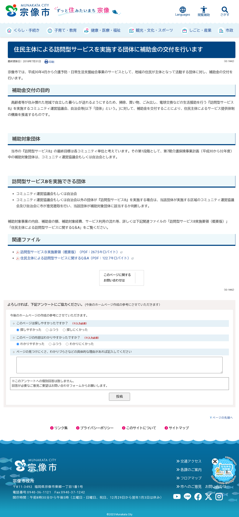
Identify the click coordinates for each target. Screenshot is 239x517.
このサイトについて (139, 428)
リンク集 (59, 428)
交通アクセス (189, 461)
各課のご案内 (189, 470)
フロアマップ (189, 478)
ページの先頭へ (223, 417)
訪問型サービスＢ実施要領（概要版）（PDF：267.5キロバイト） (69, 252)
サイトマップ (177, 428)
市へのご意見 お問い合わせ (201, 487)
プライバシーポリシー (95, 428)
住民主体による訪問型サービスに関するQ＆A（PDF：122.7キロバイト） (75, 258)
